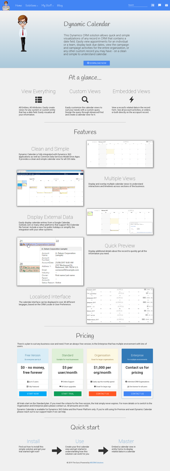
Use (80, 441)
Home (18, 6)
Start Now (33, 393)
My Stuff (47, 6)
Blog (60, 6)
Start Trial (67, 393)
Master (126, 441)
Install (33, 441)
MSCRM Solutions (96, 463)
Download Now (96, 63)
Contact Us (102, 393)
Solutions (31, 6)
